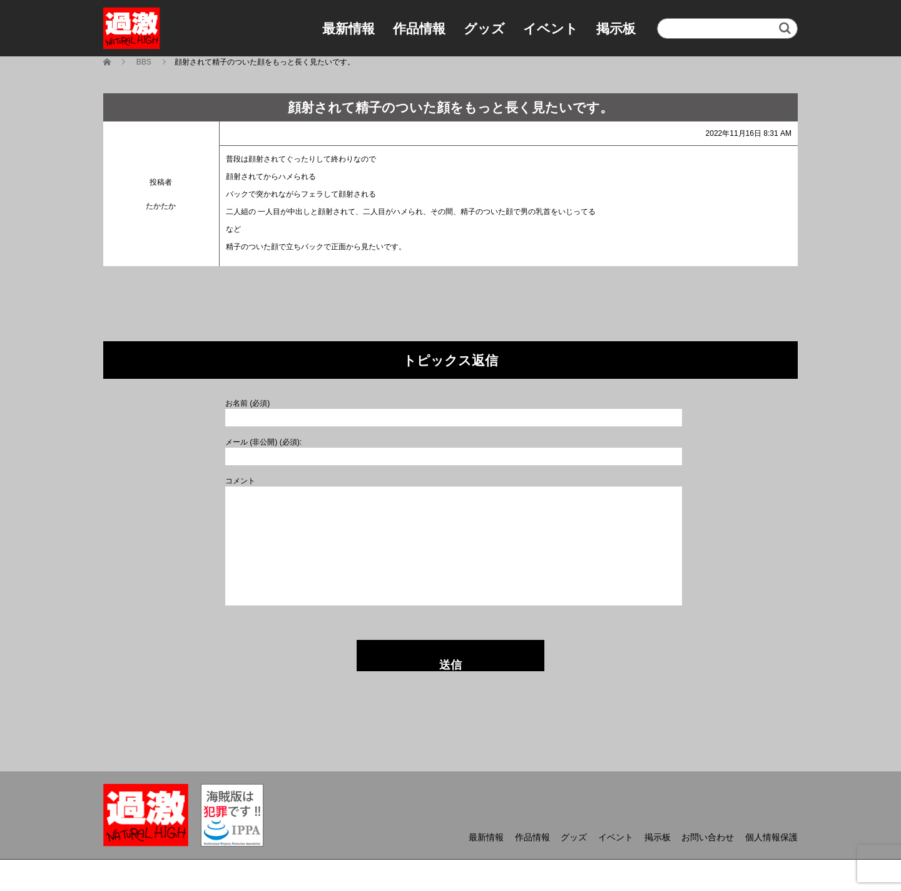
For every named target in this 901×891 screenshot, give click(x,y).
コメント (240, 480)
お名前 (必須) (247, 403)
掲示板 (616, 28)
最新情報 (348, 28)
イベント (550, 28)
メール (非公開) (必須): (263, 442)
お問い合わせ (707, 837)
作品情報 (419, 28)
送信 (450, 665)
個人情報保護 (771, 837)
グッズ (484, 28)
